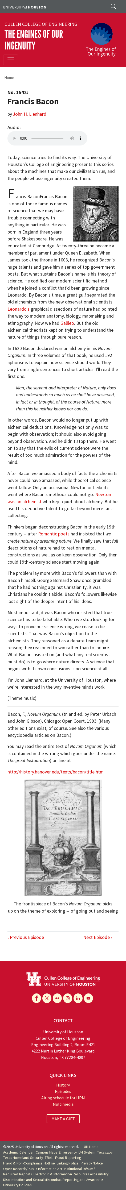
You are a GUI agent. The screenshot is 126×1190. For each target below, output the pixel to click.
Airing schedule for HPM (63, 1097)
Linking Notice (68, 1163)
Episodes (63, 1091)
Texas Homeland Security (23, 1157)
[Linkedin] (78, 998)
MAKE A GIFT (63, 1118)
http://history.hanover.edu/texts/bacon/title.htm (55, 772)
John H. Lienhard (29, 114)
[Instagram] (67, 998)
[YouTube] (88, 998)
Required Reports (17, 1174)
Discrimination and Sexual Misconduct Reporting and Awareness (53, 1179)
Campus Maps (46, 1152)
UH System (87, 1152)
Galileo (67, 323)
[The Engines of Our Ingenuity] (103, 37)
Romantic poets (54, 534)
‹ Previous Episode (25, 937)
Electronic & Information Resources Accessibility (71, 1174)
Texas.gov (105, 1152)
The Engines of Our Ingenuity (34, 40)
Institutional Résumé (80, 1169)
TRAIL (49, 1157)
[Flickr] (57, 998)
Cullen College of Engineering (41, 24)
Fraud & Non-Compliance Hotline (29, 1163)
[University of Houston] (24, 6)
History (63, 1085)
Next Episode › (97, 937)
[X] (46, 998)
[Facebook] (36, 998)
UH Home (91, 1147)
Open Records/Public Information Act (32, 1169)
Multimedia (63, 1104)
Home (9, 77)
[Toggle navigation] (10, 60)
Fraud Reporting (68, 1157)
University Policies (17, 1185)
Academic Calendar (18, 1152)
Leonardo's (18, 309)
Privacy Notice (92, 1163)
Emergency (68, 1152)
